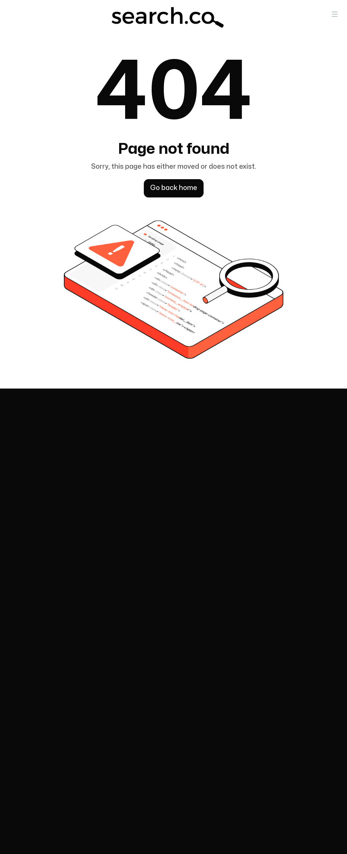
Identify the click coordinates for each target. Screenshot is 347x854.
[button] (334, 14)
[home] (168, 17)
